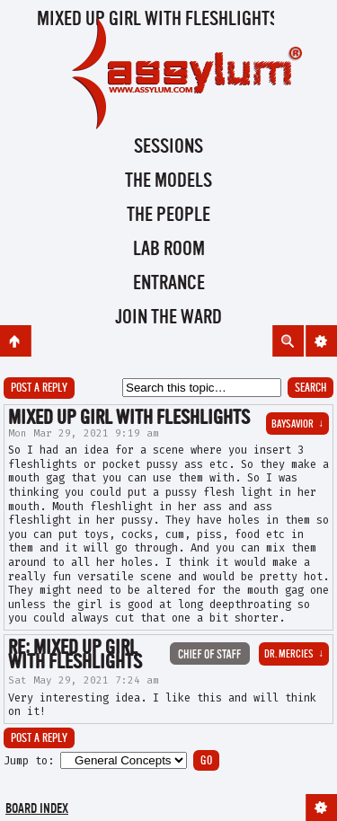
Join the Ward (168, 318)
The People (168, 215)
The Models (168, 181)
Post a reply (39, 388)
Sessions (168, 147)
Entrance (169, 284)
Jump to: (29, 761)
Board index (36, 810)
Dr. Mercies (294, 654)
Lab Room (169, 250)
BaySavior (297, 424)
